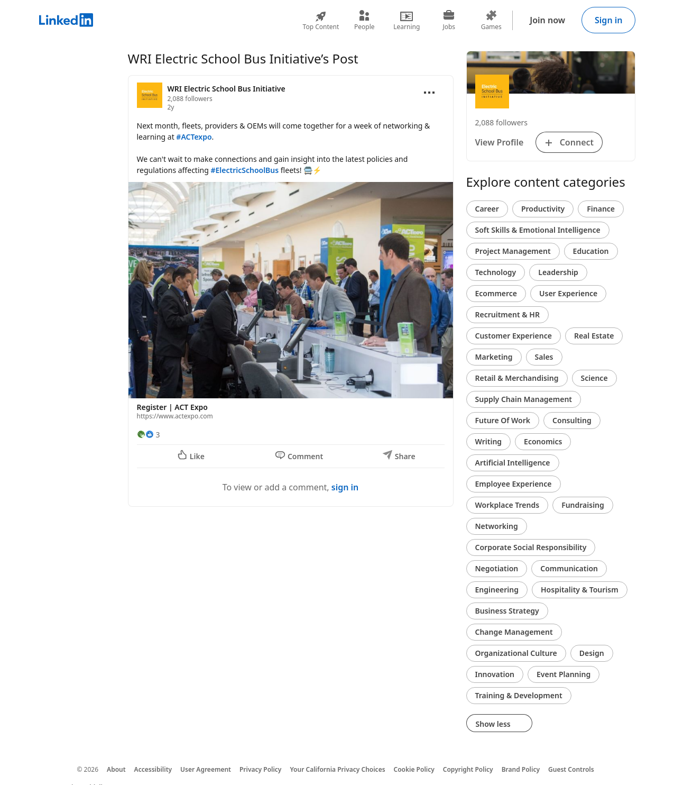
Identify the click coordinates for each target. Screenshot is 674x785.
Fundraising (582, 505)
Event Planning (563, 674)
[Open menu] (429, 92)
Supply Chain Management (524, 399)
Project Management (513, 251)
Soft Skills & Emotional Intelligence (538, 230)
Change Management (514, 632)
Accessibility (153, 769)
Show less (499, 724)
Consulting (572, 420)
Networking (496, 526)
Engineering (497, 590)
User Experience (568, 293)
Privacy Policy (260, 769)
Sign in (608, 20)
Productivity (543, 209)
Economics (543, 441)
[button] (291, 303)
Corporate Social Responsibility (531, 547)
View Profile (499, 142)
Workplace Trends (507, 505)
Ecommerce (496, 293)
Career (487, 209)
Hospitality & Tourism (579, 590)
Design (591, 653)
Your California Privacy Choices (337, 769)
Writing (488, 441)
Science (594, 378)
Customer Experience (513, 336)
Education (591, 251)
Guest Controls (571, 769)
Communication (569, 568)
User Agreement (205, 769)
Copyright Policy (468, 769)
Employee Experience (513, 484)
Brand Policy (521, 769)
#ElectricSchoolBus (244, 170)
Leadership (558, 272)
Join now (547, 20)
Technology (495, 272)
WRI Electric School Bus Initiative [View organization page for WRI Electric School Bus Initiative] (226, 89)
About (116, 769)
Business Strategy (507, 611)
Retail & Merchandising (517, 378)
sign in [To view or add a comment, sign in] (345, 487)
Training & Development (518, 695)
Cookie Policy (414, 769)
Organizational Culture (516, 653)
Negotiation (497, 568)
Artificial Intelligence (512, 463)
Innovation (494, 674)
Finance (601, 209)
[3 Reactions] (148, 434)
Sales (544, 357)
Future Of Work (503, 420)
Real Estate (594, 336)
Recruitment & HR (507, 314)
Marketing (494, 357)
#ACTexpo (193, 137)
